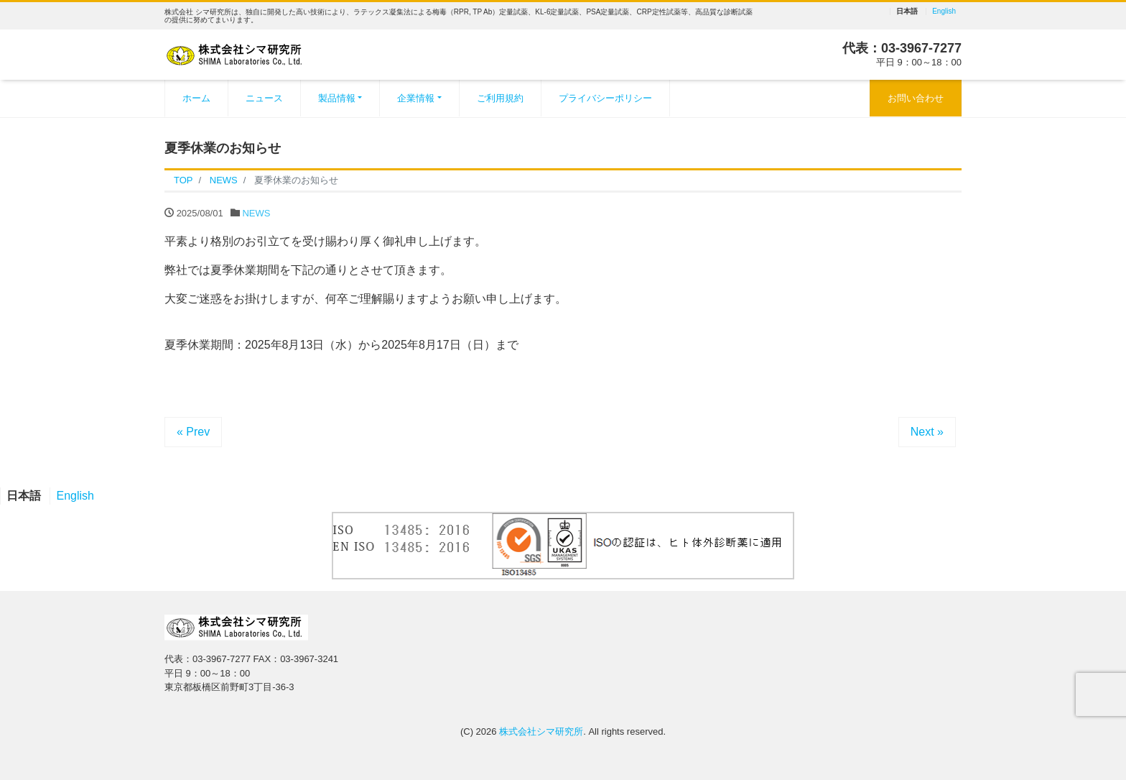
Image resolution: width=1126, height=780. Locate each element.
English (944, 11)
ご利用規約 (500, 98)
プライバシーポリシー (605, 98)
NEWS (256, 213)
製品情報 (336, 98)
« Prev (193, 432)
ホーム (196, 98)
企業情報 (415, 98)
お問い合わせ (916, 98)
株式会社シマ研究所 (541, 731)
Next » (927, 432)
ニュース (264, 98)
